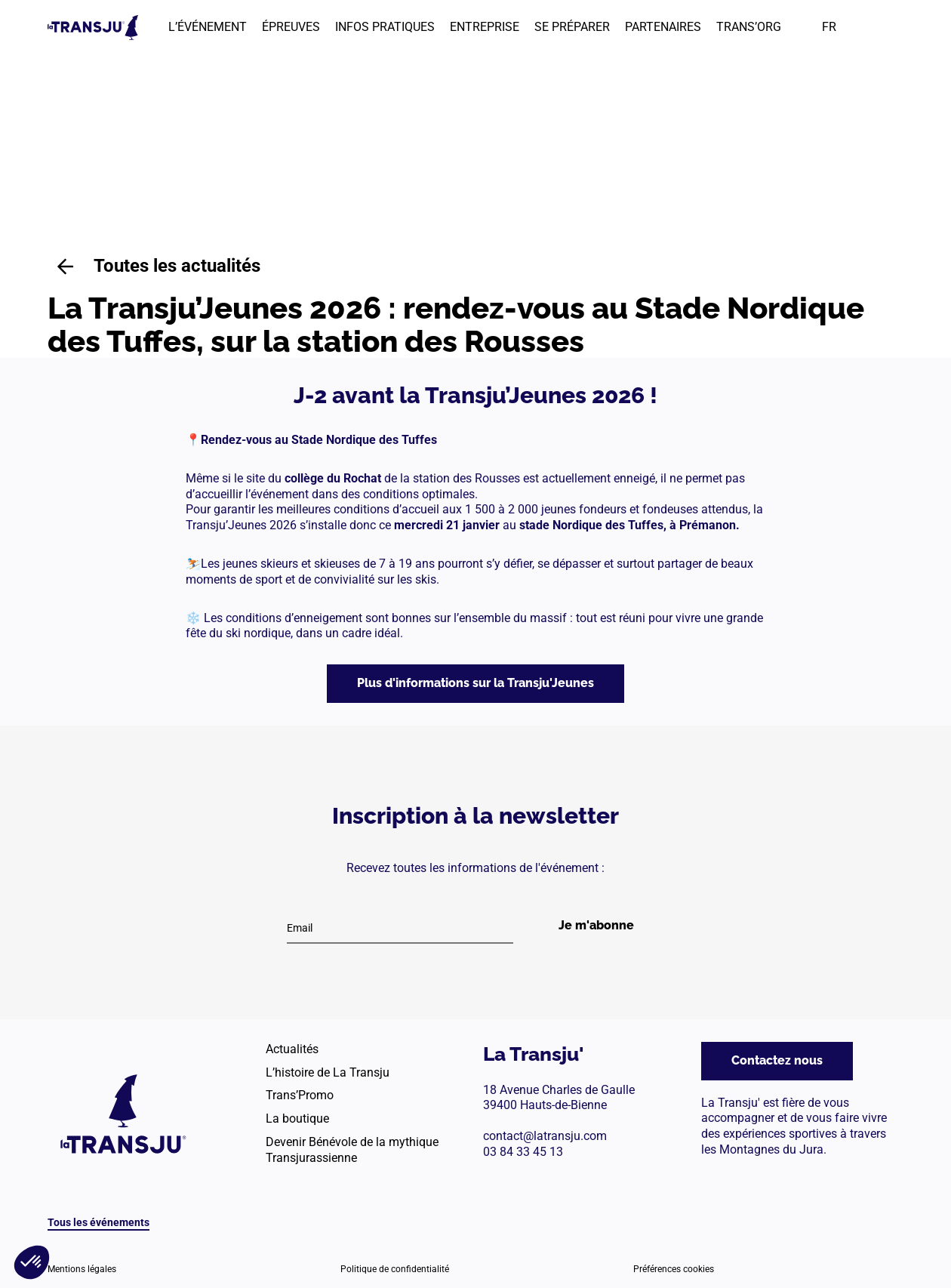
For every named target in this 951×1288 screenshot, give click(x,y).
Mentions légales (82, 1269)
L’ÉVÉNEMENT (207, 27)
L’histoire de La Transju (327, 1072)
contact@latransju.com (545, 1136)
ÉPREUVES (291, 27)
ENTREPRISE (484, 27)
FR (829, 27)
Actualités (292, 1049)
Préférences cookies (673, 1269)
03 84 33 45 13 (523, 1152)
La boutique (297, 1118)
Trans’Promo (300, 1095)
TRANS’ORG (748, 27)
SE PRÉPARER (572, 27)
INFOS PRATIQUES (385, 27)
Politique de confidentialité (394, 1269)
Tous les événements (98, 1222)
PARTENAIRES (663, 27)
